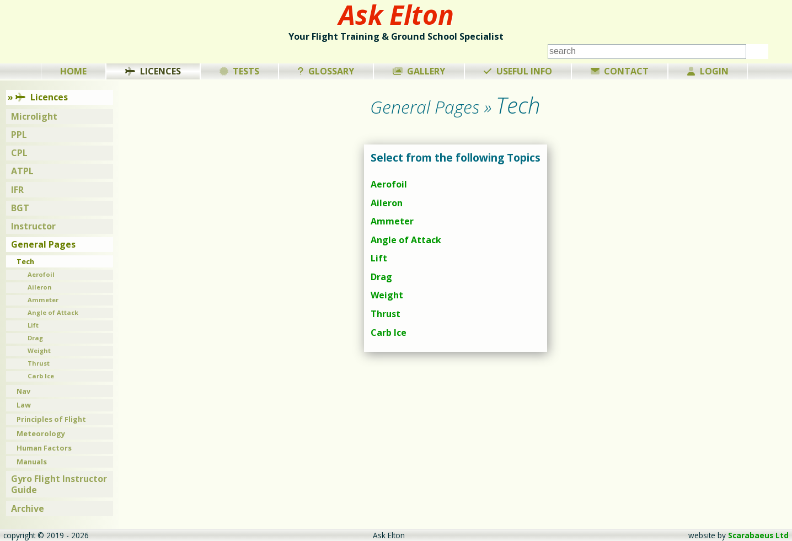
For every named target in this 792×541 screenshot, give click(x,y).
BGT (20, 208)
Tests (240, 71)
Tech (25, 261)
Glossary (326, 71)
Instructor (33, 226)
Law (24, 405)
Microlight (34, 116)
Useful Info (518, 71)
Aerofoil (389, 184)
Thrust (385, 314)
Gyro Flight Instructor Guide (59, 484)
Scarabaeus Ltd (758, 535)
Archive (27, 508)
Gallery (419, 71)
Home (73, 71)
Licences (153, 71)
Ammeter (392, 221)
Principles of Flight (51, 419)
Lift (379, 258)
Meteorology (41, 433)
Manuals (32, 462)
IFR (17, 190)
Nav (23, 391)
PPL (19, 134)
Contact (620, 71)
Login (708, 71)
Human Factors (44, 448)
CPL (19, 153)
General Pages (43, 244)
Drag (381, 277)
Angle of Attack (406, 240)
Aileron (387, 203)
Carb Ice (388, 332)
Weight (387, 295)
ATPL (22, 171)
